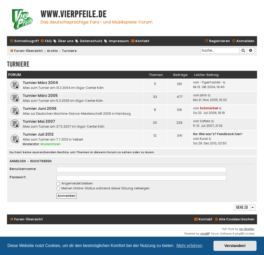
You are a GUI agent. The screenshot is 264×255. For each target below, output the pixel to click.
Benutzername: (23, 169)
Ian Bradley (246, 229)
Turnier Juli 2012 (38, 134)
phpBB (204, 234)
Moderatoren (50, 144)
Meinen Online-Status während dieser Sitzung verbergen (103, 188)
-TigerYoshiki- (211, 82)
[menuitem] (46, 41)
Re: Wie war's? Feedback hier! (217, 134)
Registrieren (41, 161)
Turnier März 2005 (40, 95)
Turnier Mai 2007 (39, 121)
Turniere (18, 64)
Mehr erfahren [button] (189, 245)
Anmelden (18, 161)
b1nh (203, 95)
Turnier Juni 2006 (39, 108)
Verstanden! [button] (235, 246)
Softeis (205, 121)
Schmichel (209, 108)
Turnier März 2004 (40, 82)
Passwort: (18, 177)
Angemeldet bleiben (74, 183)
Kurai (204, 138)
